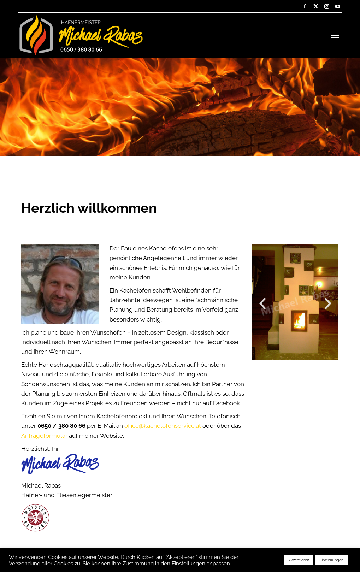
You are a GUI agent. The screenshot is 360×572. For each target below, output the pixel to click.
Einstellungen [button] (331, 560)
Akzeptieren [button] (298, 560)
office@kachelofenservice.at (162, 425)
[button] (262, 303)
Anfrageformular (44, 435)
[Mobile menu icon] (335, 35)
